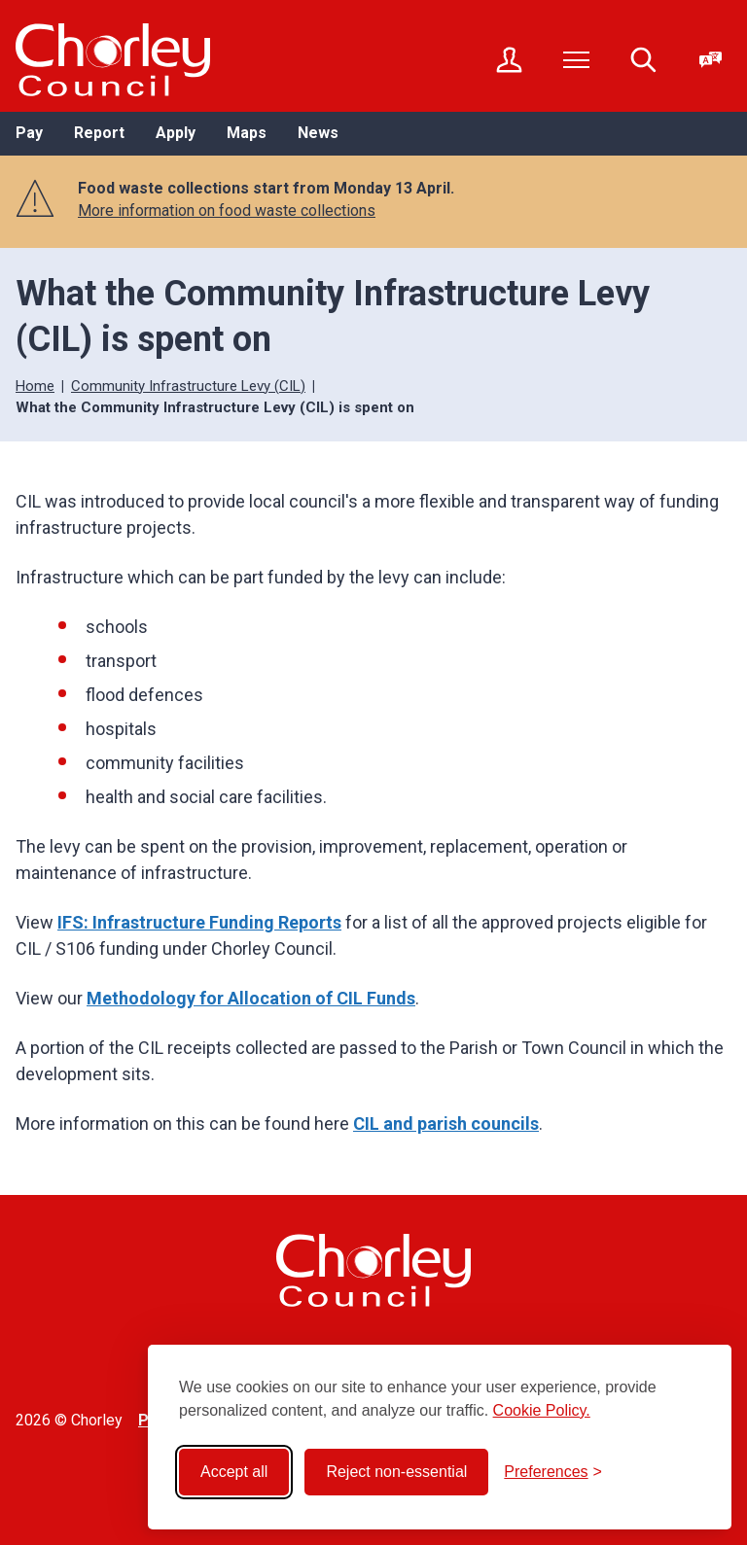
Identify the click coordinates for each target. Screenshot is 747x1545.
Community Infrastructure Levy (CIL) (188, 386)
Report (99, 132)
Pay (29, 132)
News (318, 132)
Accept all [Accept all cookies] (233, 1471)
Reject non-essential (396, 1471)
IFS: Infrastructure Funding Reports (199, 922)
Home (35, 386)
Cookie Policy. (541, 1410)
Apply (176, 132)
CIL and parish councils (446, 1123)
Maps (247, 132)
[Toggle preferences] (553, 1472)
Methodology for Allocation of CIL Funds (251, 998)
